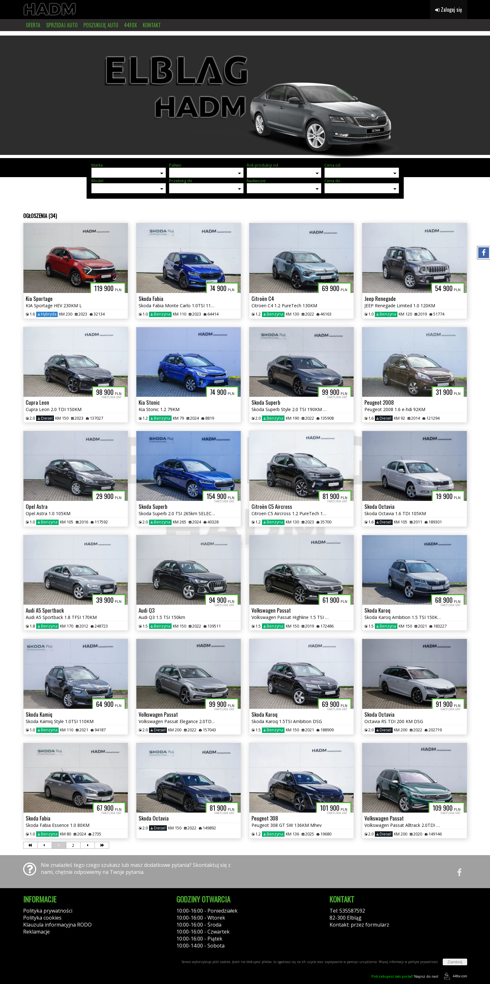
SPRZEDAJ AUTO (62, 25)
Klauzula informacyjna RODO (57, 924)
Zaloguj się (448, 9)
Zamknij (455, 962)
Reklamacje (36, 931)
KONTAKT (152, 25)
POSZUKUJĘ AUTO (100, 25)
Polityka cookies (42, 917)
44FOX (130, 25)
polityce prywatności (423, 962)
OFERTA (33, 25)
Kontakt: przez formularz (359, 924)
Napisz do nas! (404, 976)
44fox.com (454, 976)
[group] (245, 94)
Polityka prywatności (47, 910)
